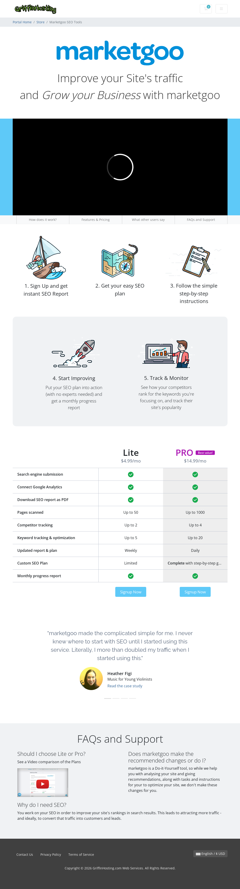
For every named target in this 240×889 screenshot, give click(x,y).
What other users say (148, 219)
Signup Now (130, 592)
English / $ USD (210, 853)
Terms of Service (81, 854)
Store (40, 22)
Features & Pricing (96, 219)
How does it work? (43, 219)
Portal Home (22, 22)
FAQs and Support (201, 219)
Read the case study (124, 685)
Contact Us (24, 854)
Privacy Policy (50, 854)
